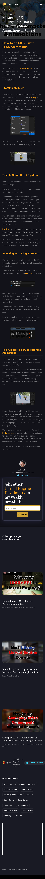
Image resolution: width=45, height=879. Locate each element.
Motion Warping (10, 784)
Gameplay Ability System (13, 795)
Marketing (7, 816)
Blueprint (29, 795)
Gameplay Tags (27, 790)
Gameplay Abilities (10, 810)
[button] (41, 3)
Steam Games (9, 800)
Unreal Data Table (11, 790)
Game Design (23, 800)
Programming (9, 805)
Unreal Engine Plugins (27, 784)
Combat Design (27, 810)
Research (18, 816)
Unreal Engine (8, 14)
